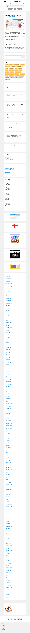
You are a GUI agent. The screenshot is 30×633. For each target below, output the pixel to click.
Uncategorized (8, 73)
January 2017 (8, 462)
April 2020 (7, 396)
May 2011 (7, 577)
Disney (17, 47)
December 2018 (9, 423)
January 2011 (8, 584)
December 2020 (9, 383)
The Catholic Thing (8, 157)
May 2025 (7, 293)
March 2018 (8, 438)
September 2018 (9, 428)
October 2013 (8, 528)
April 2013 (7, 538)
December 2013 (9, 524)
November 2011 (9, 567)
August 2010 (8, 592)
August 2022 (8, 349)
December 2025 (9, 281)
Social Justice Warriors (15, 73)
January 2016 (8, 482)
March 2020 (8, 398)
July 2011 (7, 573)
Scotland (7, 77)
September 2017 (9, 448)
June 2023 (8, 332)
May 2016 (7, 475)
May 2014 (7, 516)
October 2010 (8, 589)
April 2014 (7, 518)
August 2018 (8, 430)
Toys (6, 70)
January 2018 (8, 442)
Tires (7, 75)
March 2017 (8, 459)
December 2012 (9, 545)
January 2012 (8, 563)
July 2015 (7, 492)
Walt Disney (22, 73)
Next (24, 13)
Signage (11, 64)
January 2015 (8, 502)
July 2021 (7, 371)
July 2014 (7, 513)
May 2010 (7, 597)
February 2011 (8, 582)
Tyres (7, 68)
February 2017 (8, 460)
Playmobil (4, 631)
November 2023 (9, 323)
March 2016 (8, 479)
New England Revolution (9, 169)
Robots (20, 68)
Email (20, 9)
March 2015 (8, 499)
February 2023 (8, 339)
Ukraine (17, 75)
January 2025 (8, 300)
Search (6, 54)
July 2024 (7, 310)
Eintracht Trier (7, 172)
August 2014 (8, 511)
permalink (7, 49)
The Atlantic (22, 64)
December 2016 (9, 464)
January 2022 (8, 361)
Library (3, 629)
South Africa (21, 75)
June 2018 (8, 433)
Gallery (3, 626)
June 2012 (8, 555)
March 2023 (8, 337)
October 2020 (8, 386)
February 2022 (8, 359)
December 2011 (9, 565)
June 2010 (8, 595)
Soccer (16, 70)
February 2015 (8, 501)
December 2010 (9, 585)
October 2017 (8, 447)
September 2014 (9, 509)
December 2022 (9, 342)
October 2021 (8, 366)
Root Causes (12, 77)
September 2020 (9, 388)
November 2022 (9, 344)
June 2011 (8, 575)
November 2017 (9, 445)
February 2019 (8, 420)
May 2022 (7, 354)
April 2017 (7, 457)
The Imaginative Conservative (10, 155)
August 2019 (8, 410)
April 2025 (7, 295)
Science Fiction (16, 64)
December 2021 (9, 362)
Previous (20, 13)
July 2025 (7, 290)
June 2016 (8, 474)
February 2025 (8, 298)
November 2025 (9, 283)
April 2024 (7, 315)
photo (23, 36)
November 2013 (9, 526)
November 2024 (9, 303)
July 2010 (7, 594)
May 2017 (7, 455)
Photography (21, 47)
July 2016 (7, 472)
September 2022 (9, 347)
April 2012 (7, 558)
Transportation (12, 75)
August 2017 (8, 450)
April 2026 (7, 274)
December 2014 (9, 504)
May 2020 (7, 394)
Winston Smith (17, 16)
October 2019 (8, 406)
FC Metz (6, 170)
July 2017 (7, 452)
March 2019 (8, 418)
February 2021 (8, 379)
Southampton (13, 66)
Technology (11, 68)
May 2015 (7, 496)
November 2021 (9, 364)
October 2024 (8, 305)
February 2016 (8, 481)
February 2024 (8, 318)
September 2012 (9, 550)
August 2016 (8, 470)
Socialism (7, 79)
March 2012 (8, 560)
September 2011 (9, 570)
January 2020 (8, 401)
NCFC (6, 173)
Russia (21, 77)
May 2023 (7, 334)
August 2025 (8, 288)
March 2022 (8, 357)
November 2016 (9, 465)
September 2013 (9, 530)
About (3, 623)
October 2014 (8, 508)
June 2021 (8, 372)
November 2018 (9, 425)
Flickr (18, 9)
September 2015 (9, 489)
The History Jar (7, 158)
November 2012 (9, 546)
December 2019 (9, 403)
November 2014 (9, 506)
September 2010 (9, 590)
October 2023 (8, 325)
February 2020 (8, 399)
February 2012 (8, 562)
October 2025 (8, 285)
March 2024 (8, 317)
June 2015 (8, 494)
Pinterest (9, 9)
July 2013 (7, 533)
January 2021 (8, 381)
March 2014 (8, 519)
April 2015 (7, 497)
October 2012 (8, 548)
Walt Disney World (8, 48)
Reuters (21, 70)
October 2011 (8, 568)
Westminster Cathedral (9, 159)
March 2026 (8, 276)
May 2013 (7, 536)
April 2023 (7, 335)
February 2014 (8, 521)
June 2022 (8, 352)
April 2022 (7, 356)
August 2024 (8, 308)
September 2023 (9, 327)
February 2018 (8, 440)
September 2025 (9, 286)
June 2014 (8, 514)
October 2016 (8, 467)
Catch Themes (19, 619)
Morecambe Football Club (9, 168)
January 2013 (8, 543)
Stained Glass (11, 70)
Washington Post (20, 66)
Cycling (3, 625)
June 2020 (8, 393)
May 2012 (7, 557)
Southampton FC (8, 167)
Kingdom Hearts (5, 628)
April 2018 (7, 437)
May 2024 (7, 313)
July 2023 (7, 330)
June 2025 (8, 291)
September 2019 (9, 408)
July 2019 (7, 411)
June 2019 (8, 413)
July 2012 (7, 553)
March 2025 (8, 296)
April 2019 (7, 416)
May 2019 (7, 415)
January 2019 (8, 421)
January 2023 (8, 340)
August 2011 (8, 572)
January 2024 (8, 320)
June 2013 (8, 535)
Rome (17, 77)
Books (14, 47)
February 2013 (8, 541)
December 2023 (9, 322)
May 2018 (7, 435)
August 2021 (8, 369)
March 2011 (8, 580)
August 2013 (8, 531)
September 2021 (9, 367)
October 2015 (8, 487)
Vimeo (15, 9)
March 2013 (8, 540)
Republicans (8, 66)
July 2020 (7, 391)
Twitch (7, 64)
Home (3, 622)
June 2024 (8, 312)
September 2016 (9, 469)
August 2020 (8, 389)
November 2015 (9, 486)
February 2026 (8, 278)
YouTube (12, 9)
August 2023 (8, 328)
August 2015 (8, 491)
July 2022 (7, 350)
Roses (16, 68)
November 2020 (9, 384)
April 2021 (7, 376)
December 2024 (9, 301)
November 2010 (9, 587)
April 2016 (7, 477)
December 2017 (9, 443)
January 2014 (8, 523)
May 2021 (7, 374)
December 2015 (9, 484)
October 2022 (8, 345)
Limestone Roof (16, 2)
